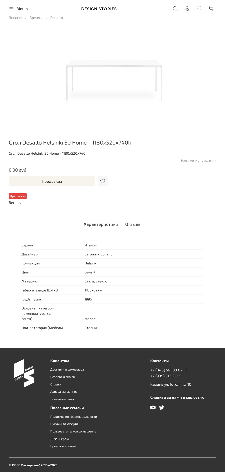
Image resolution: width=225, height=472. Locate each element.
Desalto (56, 17)
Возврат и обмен (62, 377)
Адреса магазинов (64, 391)
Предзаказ (52, 181)
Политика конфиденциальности (73, 416)
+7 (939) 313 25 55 (165, 375)
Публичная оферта (64, 424)
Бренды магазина (63, 446)
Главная (15, 17)
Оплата (55, 384)
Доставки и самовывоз (67, 369)
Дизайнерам (59, 439)
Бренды (36, 17)
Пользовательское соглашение (73, 431)
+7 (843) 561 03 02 (166, 369)
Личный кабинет (62, 399)
